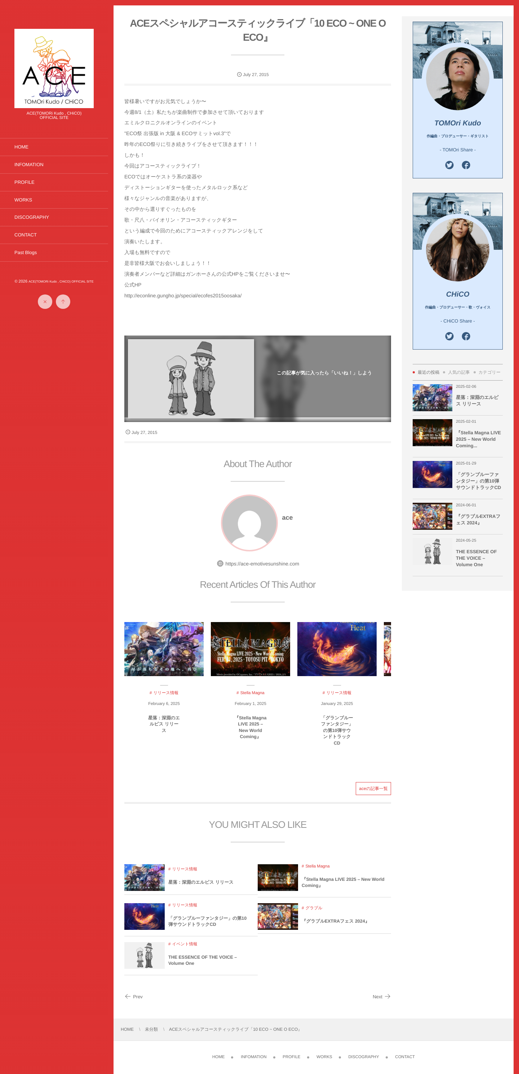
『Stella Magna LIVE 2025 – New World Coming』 (251, 731)
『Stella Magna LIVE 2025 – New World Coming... (478, 439)
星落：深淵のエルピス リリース (164, 728)
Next (382, 996)
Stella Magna (317, 870)
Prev (133, 996)
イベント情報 (184, 948)
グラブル (313, 912)
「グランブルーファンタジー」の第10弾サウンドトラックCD (337, 734)
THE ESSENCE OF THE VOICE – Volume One (202, 964)
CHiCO (457, 294)
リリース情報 (184, 873)
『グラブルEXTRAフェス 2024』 (335, 925)
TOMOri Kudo (457, 123)
